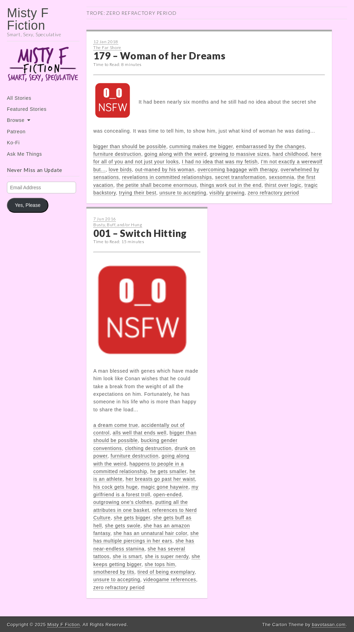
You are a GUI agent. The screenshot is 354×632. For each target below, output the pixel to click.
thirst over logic (283, 185)
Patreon (16, 131)
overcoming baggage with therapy (238, 169)
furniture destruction (117, 154)
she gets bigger (132, 517)
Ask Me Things (24, 154)
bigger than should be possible (129, 146)
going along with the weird (176, 154)
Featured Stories (27, 109)
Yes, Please (27, 205)
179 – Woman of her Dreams (159, 55)
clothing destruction (148, 448)
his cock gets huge (115, 487)
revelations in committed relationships (167, 177)
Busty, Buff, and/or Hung (117, 224)
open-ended (167, 494)
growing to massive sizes (239, 154)
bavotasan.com (328, 624)
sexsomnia (281, 177)
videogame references (169, 579)
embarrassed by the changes (270, 146)
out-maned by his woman (165, 169)
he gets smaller (168, 471)
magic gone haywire (164, 487)
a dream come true (115, 425)
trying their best (137, 192)
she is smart (127, 556)
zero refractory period (273, 192)
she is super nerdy (166, 556)
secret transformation (240, 177)
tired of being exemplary (166, 572)
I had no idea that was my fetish (220, 161)
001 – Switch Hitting (140, 233)
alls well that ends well (139, 432)
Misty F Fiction (28, 19)
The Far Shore (107, 47)
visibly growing (227, 192)
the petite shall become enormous (157, 185)
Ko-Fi (13, 142)
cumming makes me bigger (201, 146)
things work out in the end (231, 185)
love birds (120, 169)
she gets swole (122, 525)
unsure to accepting (182, 192)
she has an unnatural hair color (150, 533)
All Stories (19, 98)
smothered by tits (113, 572)
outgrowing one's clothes (122, 502)
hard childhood (290, 154)
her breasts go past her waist (160, 479)
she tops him (160, 564)
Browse (16, 120)
